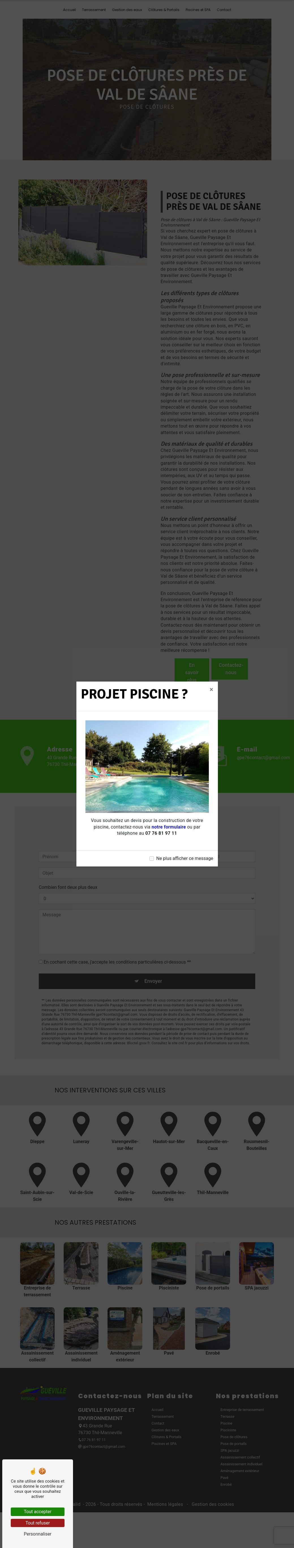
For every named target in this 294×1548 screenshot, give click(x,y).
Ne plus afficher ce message (184, 858)
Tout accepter (37, 1511)
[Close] (211, 689)
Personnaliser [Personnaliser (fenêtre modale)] (37, 1534)
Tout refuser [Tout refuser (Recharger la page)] (37, 1523)
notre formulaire (169, 827)
